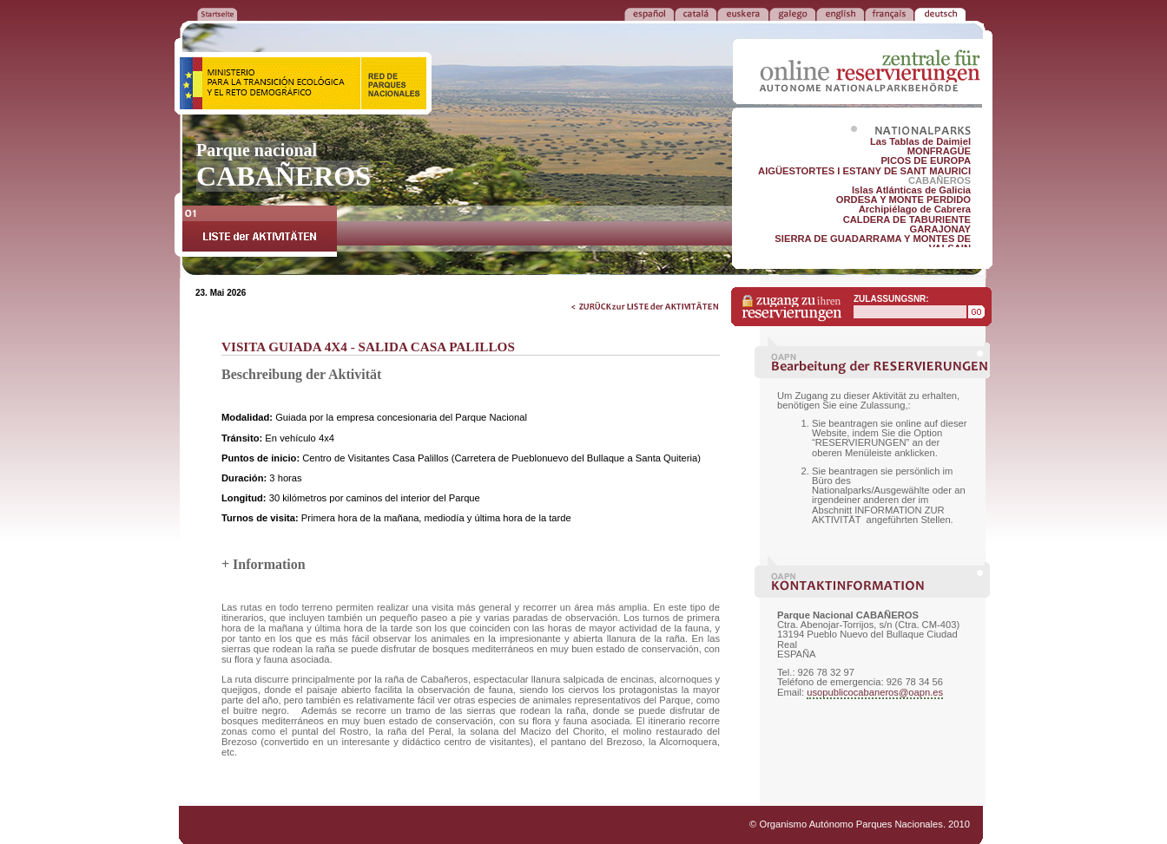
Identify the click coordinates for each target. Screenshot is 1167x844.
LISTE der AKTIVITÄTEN (259, 231)
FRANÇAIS (889, 13)
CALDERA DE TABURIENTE (907, 219)
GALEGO (792, 13)
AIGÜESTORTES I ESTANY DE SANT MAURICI (864, 171)
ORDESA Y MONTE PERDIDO (903, 199)
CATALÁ (695, 13)
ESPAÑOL (649, 13)
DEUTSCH (940, 13)
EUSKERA (742, 13)
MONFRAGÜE (939, 151)
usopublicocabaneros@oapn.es (875, 692)
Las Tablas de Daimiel (920, 141)
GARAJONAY (940, 229)
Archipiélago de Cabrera (915, 209)
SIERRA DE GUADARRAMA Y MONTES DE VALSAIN (873, 243)
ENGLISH (840, 13)
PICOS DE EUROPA (925, 160)
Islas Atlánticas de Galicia (911, 190)
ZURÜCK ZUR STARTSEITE (217, 13)
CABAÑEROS (939, 180)
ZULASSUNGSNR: (891, 299)
